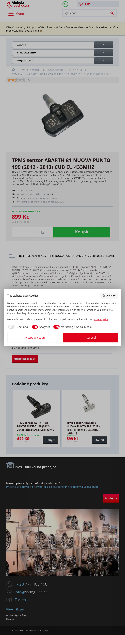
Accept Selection (35, 337)
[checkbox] (17, 327)
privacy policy (100, 319)
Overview (109, 295)
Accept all (91, 337)
